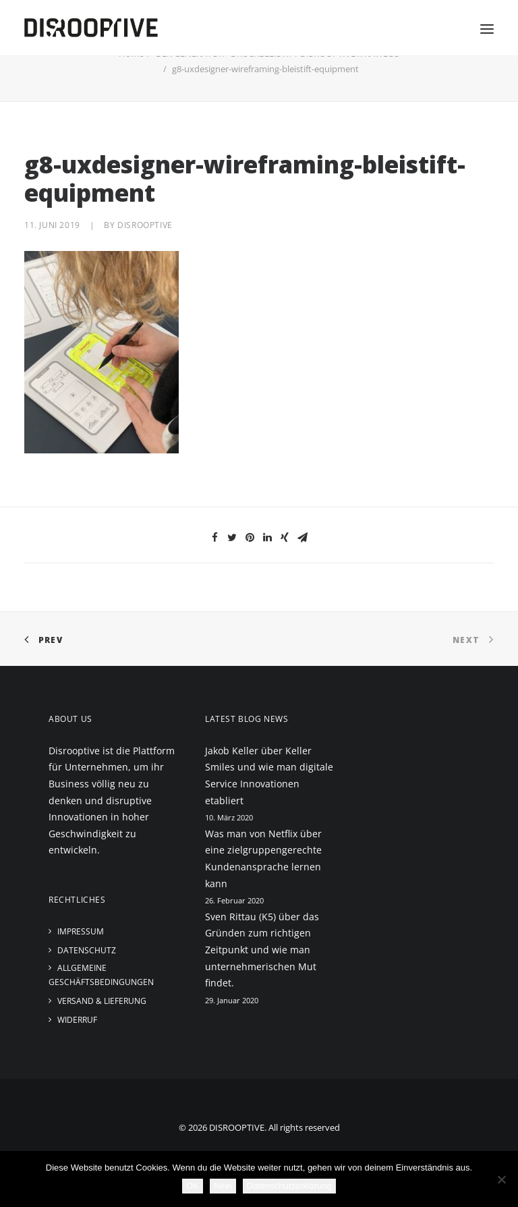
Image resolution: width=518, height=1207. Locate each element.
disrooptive (145, 225)
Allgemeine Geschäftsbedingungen (101, 975)
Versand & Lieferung (101, 1001)
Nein (223, 1186)
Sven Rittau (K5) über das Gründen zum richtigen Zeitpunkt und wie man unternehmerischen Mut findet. (262, 949)
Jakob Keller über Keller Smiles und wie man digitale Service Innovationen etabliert (269, 775)
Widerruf (77, 1020)
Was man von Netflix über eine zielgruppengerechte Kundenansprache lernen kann (263, 858)
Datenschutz (86, 950)
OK (192, 1186)
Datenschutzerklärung (289, 1186)
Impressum (80, 931)
